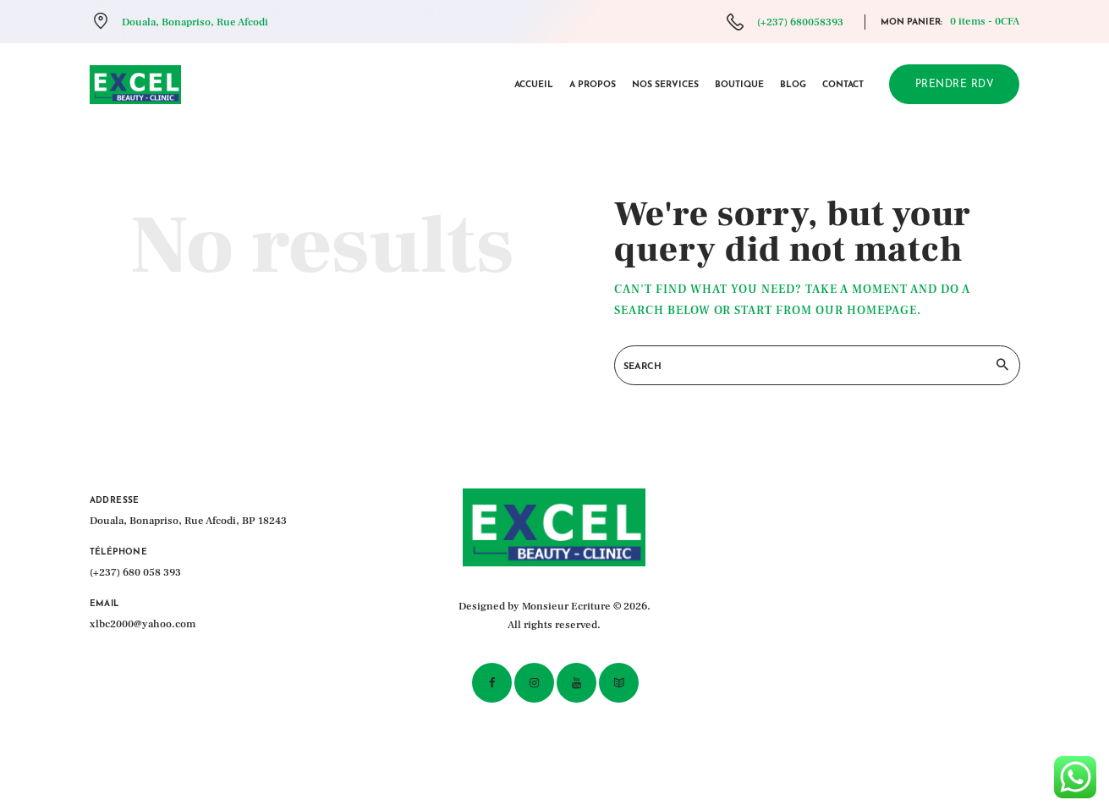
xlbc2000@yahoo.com (142, 624)
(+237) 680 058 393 (135, 572)
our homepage (866, 310)
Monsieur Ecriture (566, 606)
